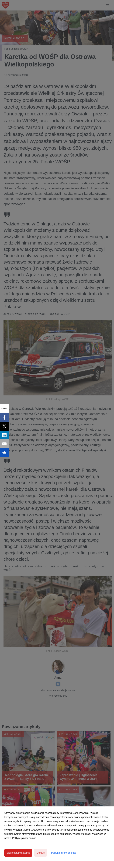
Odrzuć (40, 852)
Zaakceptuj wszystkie (18, 852)
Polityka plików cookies (63, 852)
